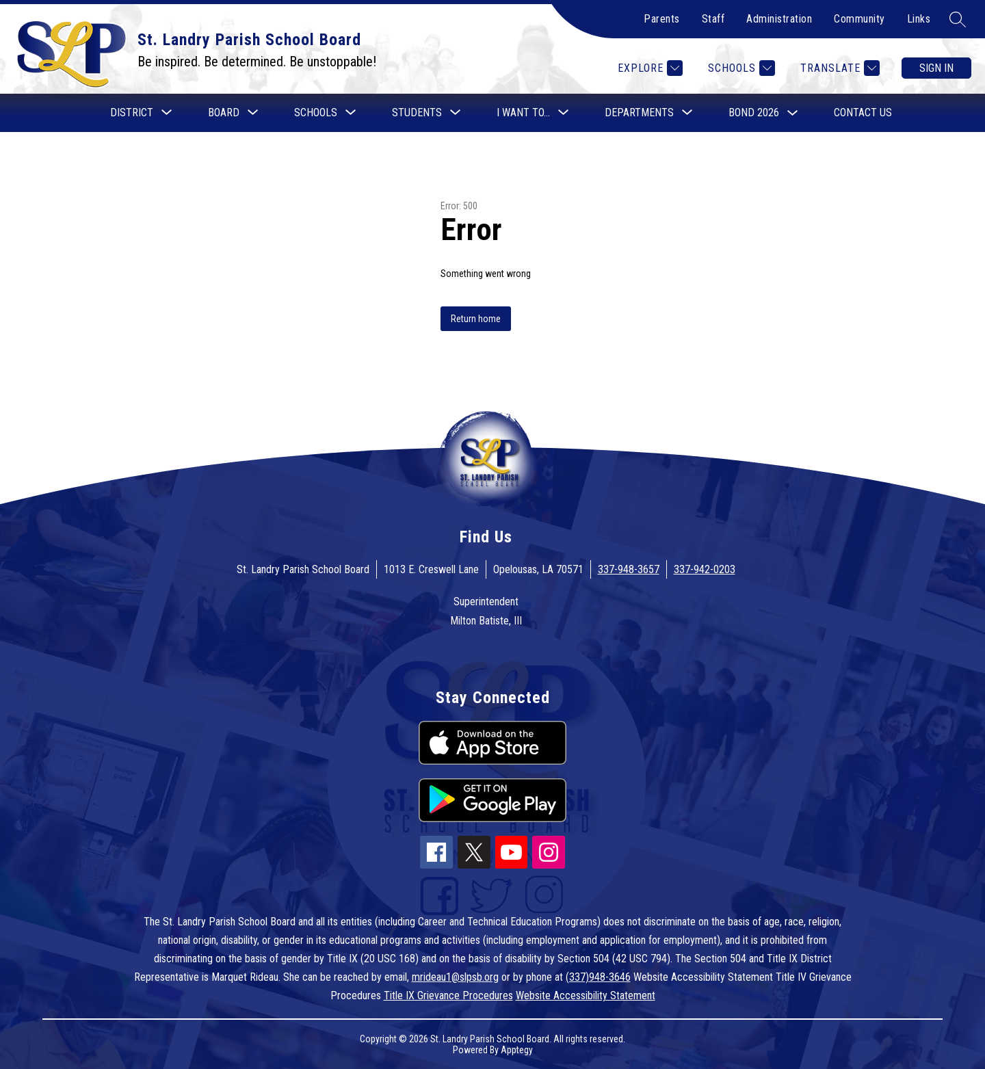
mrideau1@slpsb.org (455, 977)
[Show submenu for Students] (417, 113)
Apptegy (517, 1049)
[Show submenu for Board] (223, 113)
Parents (662, 18)
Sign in (936, 68)
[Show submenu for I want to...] (523, 113)
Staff (713, 18)
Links (919, 18)
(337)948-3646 (598, 977)
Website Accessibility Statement (585, 995)
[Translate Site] (838, 68)
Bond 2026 (753, 112)
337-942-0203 (704, 569)
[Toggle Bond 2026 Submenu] (793, 113)
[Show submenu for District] (131, 113)
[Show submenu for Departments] (639, 113)
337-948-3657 (628, 569)
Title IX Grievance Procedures (448, 995)
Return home (476, 318)
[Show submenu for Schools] (315, 113)
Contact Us (863, 112)
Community (859, 18)
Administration (779, 18)
